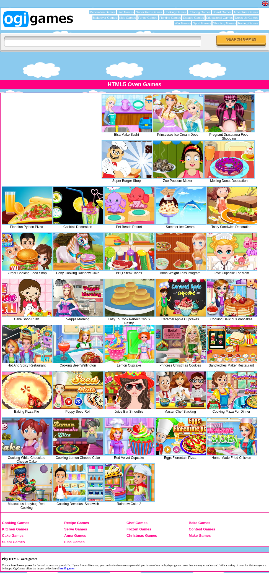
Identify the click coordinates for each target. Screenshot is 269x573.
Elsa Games (74, 542)
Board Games (222, 12)
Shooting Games (224, 23)
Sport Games (202, 23)
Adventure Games (246, 12)
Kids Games (127, 17)
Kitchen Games (15, 529)
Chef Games (137, 523)
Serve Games (75, 529)
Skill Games (126, 12)
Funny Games (147, 17)
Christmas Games (141, 535)
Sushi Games (13, 542)
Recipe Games (76, 523)
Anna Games (75, 535)
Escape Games (193, 17)
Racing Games (248, 23)
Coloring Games (199, 12)
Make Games (200, 535)
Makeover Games (105, 17)
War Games (183, 23)
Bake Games (199, 523)
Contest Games (202, 529)
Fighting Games (170, 17)
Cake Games (13, 535)
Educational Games (219, 17)
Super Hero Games (149, 12)
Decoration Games (102, 12)
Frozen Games (138, 529)
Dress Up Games (246, 17)
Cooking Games (175, 12)
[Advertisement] (134, 65)
